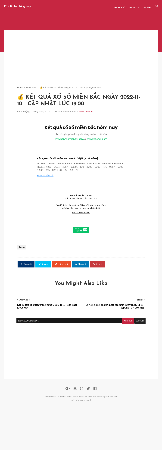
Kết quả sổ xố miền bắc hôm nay (81, 145)
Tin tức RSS (112, 431)
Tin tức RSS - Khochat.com (58, 431)
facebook (116, 349)
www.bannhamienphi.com (69, 156)
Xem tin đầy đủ (45, 192)
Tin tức (133, 6)
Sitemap (148, 6)
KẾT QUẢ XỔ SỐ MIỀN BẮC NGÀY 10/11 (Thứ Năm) (67, 175)
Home (30, 90)
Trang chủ (120, 6)
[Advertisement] (81, 66)
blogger (129, 349)
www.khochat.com (97, 156)
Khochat (87, 431)
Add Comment (96, 128)
